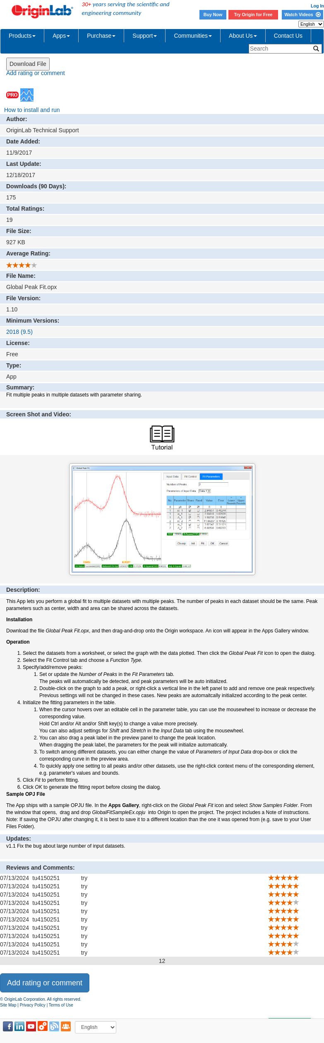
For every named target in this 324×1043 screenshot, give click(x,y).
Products (22, 35)
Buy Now (213, 14)
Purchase (101, 35)
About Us (243, 35)
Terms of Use (61, 1005)
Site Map (8, 1005)
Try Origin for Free (253, 14)
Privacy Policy (33, 1005)
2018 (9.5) (19, 331)
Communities (193, 35)
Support (144, 35)
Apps (61, 35)
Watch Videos (302, 14)
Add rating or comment (35, 73)
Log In (317, 5)
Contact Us (288, 35)
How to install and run (32, 110)
